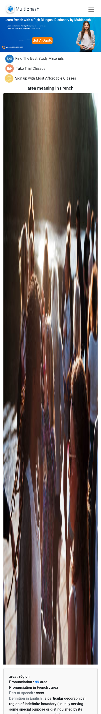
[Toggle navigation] (91, 9)
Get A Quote (42, 40)
